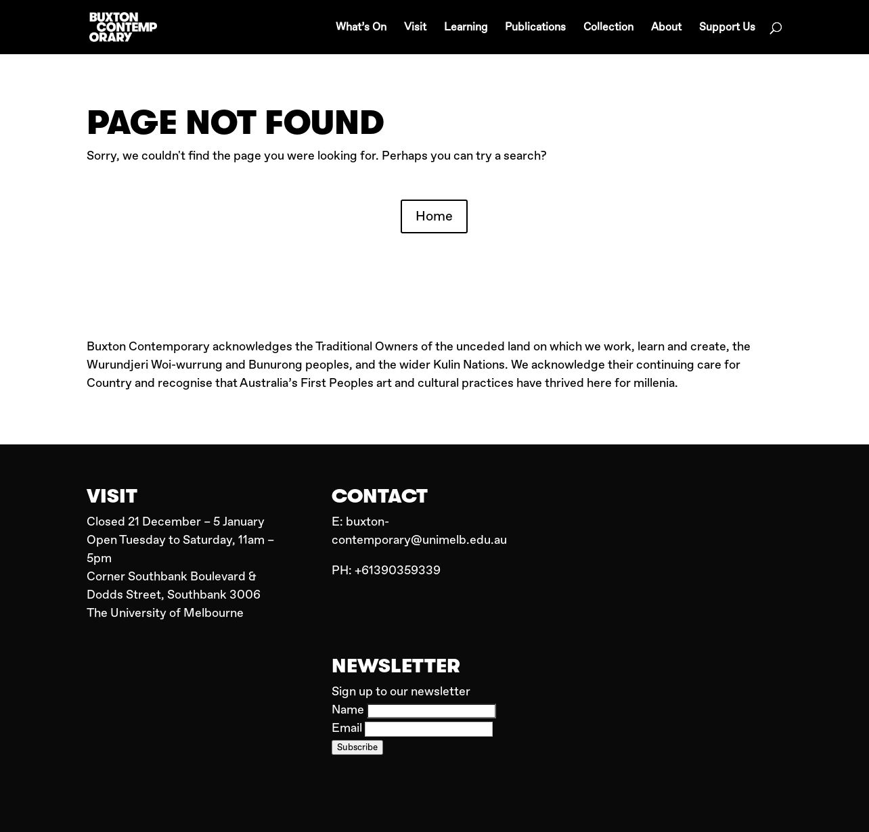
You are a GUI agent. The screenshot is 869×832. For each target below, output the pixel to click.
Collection (608, 28)
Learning (465, 28)
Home (434, 216)
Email (348, 728)
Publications (535, 28)
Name (349, 710)
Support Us (727, 28)
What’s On (361, 28)
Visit (415, 28)
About (666, 28)
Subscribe (357, 747)
